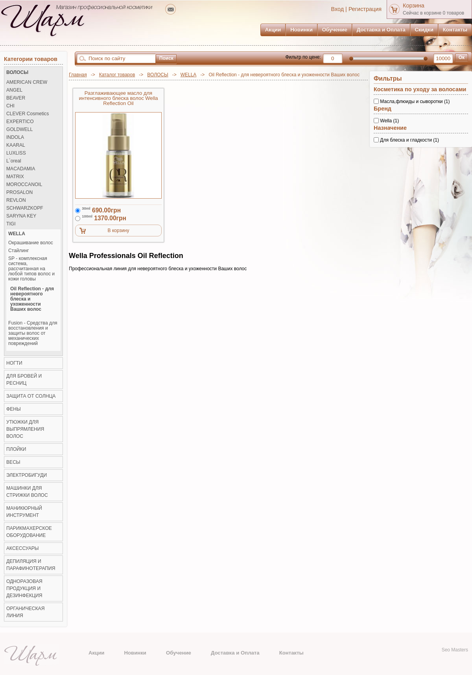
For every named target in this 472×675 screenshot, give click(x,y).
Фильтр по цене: (303, 57)
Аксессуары (22, 548)
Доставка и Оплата (381, 30)
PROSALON (19, 192)
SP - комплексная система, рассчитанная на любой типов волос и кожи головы (31, 269)
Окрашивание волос (30, 242)
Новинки (301, 30)
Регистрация (365, 9)
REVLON (16, 200)
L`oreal (13, 161)
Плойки (16, 449)
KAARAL (15, 145)
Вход (337, 9)
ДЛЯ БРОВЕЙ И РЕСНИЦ (24, 379)
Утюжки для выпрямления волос (25, 429)
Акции (273, 30)
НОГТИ (14, 363)
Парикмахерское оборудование (29, 532)
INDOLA (15, 137)
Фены (13, 409)
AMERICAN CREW (26, 82)
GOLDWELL (19, 129)
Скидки (424, 30)
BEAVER (15, 98)
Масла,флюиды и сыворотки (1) (415, 101)
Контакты (455, 30)
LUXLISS (16, 153)
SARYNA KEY (21, 216)
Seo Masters (455, 650)
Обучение (334, 30)
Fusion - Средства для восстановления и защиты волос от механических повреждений (32, 333)
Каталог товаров (117, 74)
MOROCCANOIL (24, 184)
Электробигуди (26, 475)
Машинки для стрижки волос (27, 491)
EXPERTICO (20, 121)
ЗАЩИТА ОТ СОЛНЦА (30, 396)
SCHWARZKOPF (24, 208)
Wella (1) (389, 121)
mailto (170, 9)
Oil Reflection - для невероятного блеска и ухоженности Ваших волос (32, 299)
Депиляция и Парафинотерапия (30, 565)
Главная (78, 74)
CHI (10, 106)
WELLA (189, 74)
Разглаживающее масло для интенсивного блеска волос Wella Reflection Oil (118, 98)
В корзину (118, 230)
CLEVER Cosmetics (27, 113)
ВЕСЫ (13, 462)
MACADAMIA (20, 169)
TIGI (11, 224)
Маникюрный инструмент (24, 511)
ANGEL (14, 90)
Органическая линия (25, 612)
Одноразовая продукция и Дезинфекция (24, 588)
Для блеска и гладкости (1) (409, 139)
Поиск (166, 58)
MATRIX (15, 176)
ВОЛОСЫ (157, 74)
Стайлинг (18, 250)
